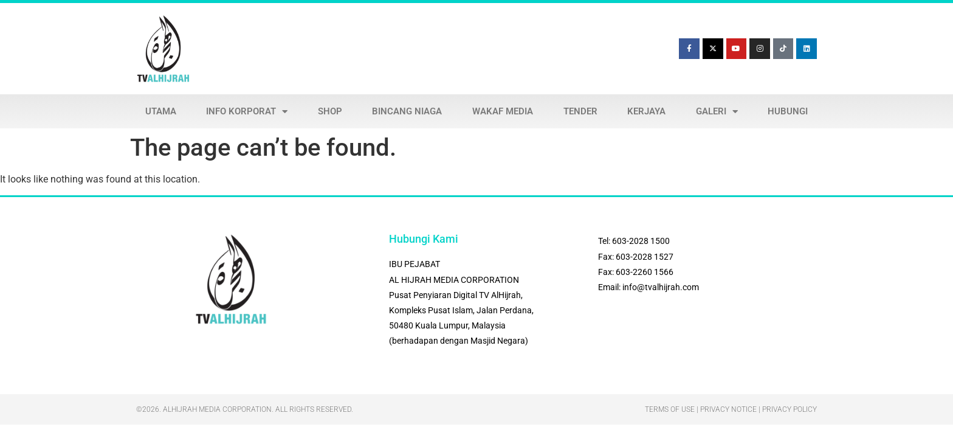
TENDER (580, 111)
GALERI (717, 111)
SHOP (330, 111)
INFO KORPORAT (246, 111)
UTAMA (160, 111)
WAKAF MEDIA (502, 111)
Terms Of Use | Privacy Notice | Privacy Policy (731, 409)
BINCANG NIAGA (407, 111)
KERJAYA (646, 111)
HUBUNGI (788, 111)
